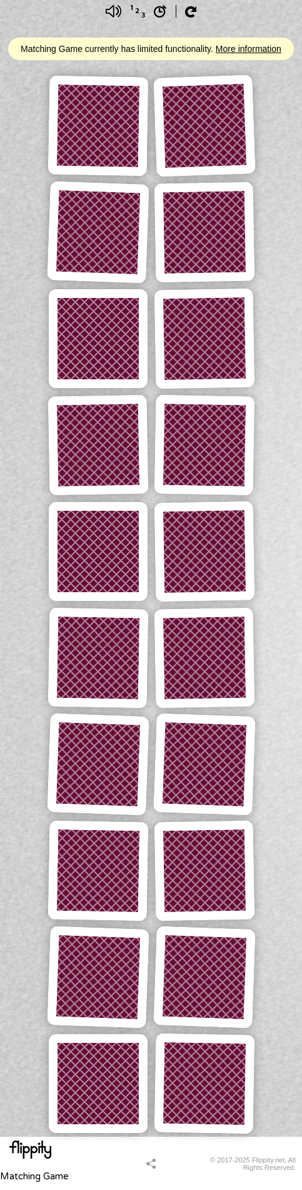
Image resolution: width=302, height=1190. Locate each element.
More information (248, 49)
